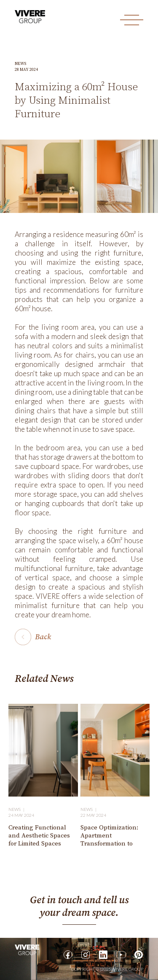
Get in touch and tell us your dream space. (79, 906)
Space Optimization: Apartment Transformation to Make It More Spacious (112, 840)
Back (43, 637)
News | (17, 809)
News (20, 63)
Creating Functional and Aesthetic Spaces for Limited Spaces (39, 836)
